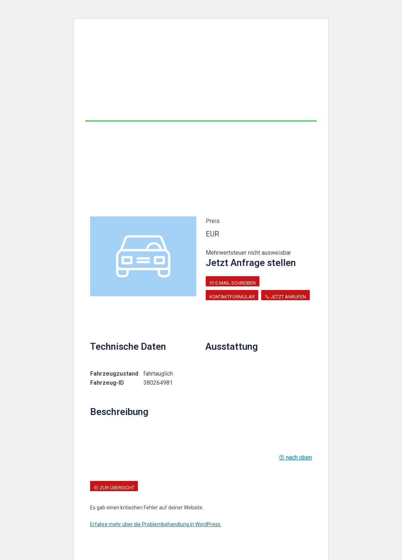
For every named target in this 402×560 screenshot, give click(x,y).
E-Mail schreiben (232, 283)
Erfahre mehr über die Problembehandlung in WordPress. (155, 524)
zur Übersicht (114, 487)
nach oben (295, 457)
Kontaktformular (232, 296)
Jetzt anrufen (285, 296)
